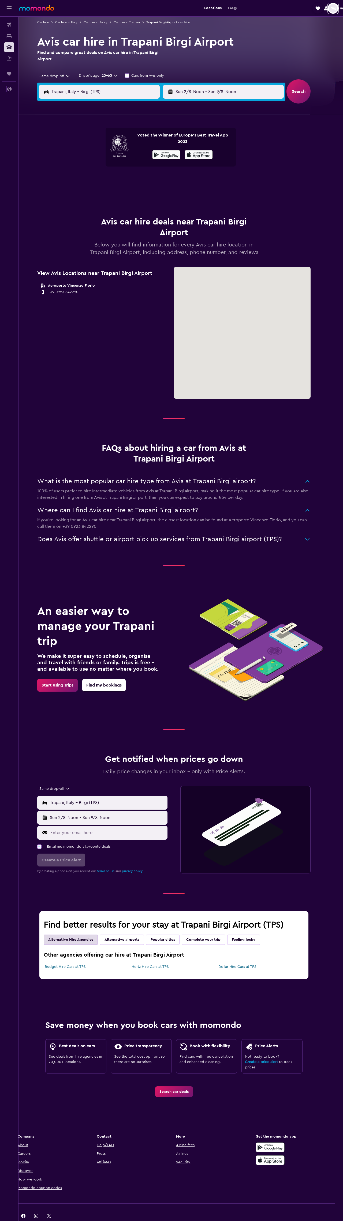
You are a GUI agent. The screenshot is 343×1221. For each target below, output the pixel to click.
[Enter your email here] (114, 819)
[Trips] (9, 73)
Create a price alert (268, 1048)
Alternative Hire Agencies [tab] (77, 926)
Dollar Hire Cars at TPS (244, 953)
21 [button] (137, 180)
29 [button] (149, 193)
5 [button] (111, 154)
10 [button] (85, 167)
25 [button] (98, 193)
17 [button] (85, 180)
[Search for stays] (9, 36)
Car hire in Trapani (134, 22)
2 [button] (163, 141)
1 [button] (150, 141)
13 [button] (124, 167)
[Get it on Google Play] (277, 1134)
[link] (64, 671)
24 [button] (85, 193)
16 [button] (163, 167)
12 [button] (111, 167)
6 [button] (124, 154)
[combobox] (59, 76)
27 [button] (124, 193)
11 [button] (98, 167)
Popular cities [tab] (170, 926)
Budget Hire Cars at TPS (72, 953)
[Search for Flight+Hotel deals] (9, 58)
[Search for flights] (9, 24)
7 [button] (137, 154)
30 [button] (162, 193)
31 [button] (86, 206)
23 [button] (162, 180)
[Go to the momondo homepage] (36, 8)
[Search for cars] (9, 47)
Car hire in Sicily (102, 22)
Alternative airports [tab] (128, 926)
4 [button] (98, 154)
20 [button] (124, 180)
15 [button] (150, 167)
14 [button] (137, 167)
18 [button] (98, 180)
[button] (9, 8)
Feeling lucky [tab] (250, 926)
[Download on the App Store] (277, 1147)
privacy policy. (139, 857)
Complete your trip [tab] (210, 926)
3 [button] (85, 154)
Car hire (50, 22)
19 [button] (111, 180)
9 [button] (163, 154)
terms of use (113, 857)
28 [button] (137, 193)
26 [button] (111, 193)
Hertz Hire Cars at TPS (157, 953)
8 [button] (150, 154)
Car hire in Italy (73, 22)
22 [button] (149, 180)
